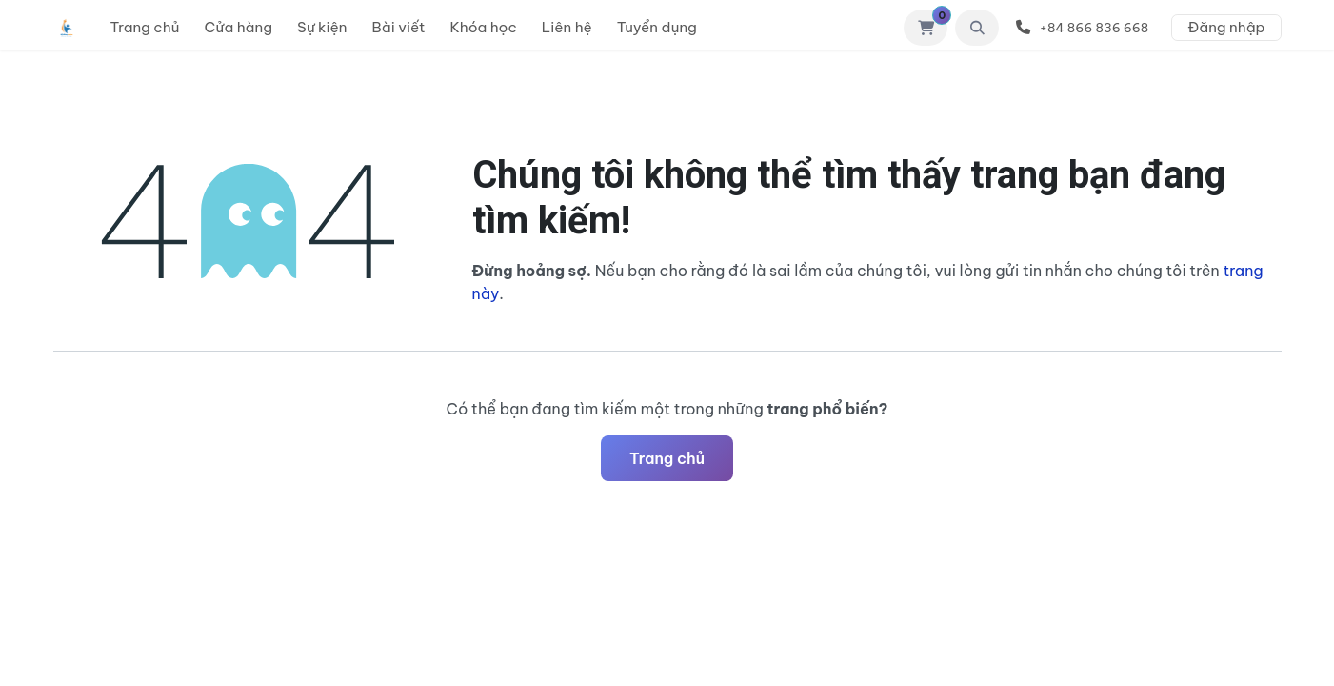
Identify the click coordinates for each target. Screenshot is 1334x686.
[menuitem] (145, 27)
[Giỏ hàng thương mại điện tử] (925, 28)
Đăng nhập (1225, 27)
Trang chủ (667, 458)
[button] (977, 28)
